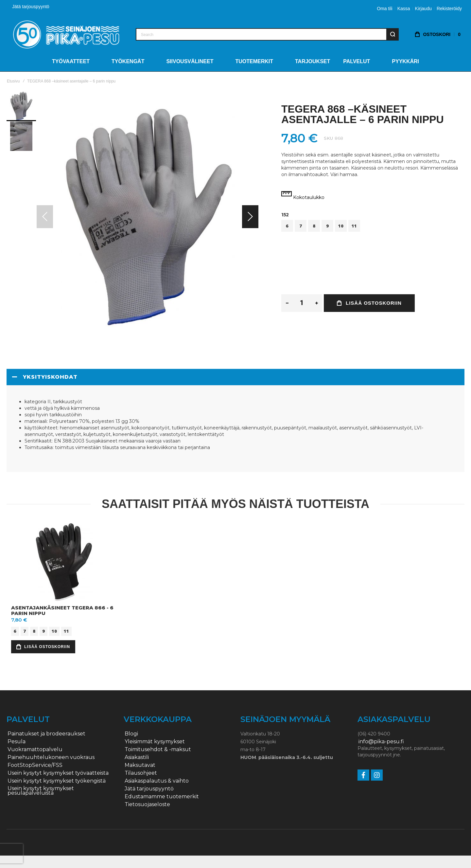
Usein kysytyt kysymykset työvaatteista (58, 773)
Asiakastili (137, 757)
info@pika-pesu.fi (381, 742)
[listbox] (372, 226)
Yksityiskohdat (50, 377)
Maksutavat (140, 765)
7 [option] (300, 226)
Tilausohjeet (141, 773)
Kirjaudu (423, 8)
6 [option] (287, 226)
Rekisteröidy (449, 8)
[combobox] (267, 34)
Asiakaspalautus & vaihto (157, 781)
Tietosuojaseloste (147, 804)
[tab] (235, 377)
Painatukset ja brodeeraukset (46, 734)
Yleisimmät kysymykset (155, 742)
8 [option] (314, 226)
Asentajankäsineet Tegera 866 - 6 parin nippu (62, 610)
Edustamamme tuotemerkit (162, 797)
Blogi (131, 734)
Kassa (403, 8)
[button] (250, 217)
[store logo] (66, 34)
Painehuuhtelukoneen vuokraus (51, 757)
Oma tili (384, 8)
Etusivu (13, 81)
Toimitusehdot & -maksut (158, 749)
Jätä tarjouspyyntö (30, 6)
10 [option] (340, 226)
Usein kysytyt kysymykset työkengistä (57, 781)
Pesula (17, 742)
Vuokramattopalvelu (35, 749)
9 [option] (327, 226)
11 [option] (354, 226)
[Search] (392, 34)
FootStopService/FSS (35, 765)
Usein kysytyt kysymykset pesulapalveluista (41, 791)
